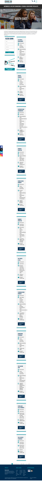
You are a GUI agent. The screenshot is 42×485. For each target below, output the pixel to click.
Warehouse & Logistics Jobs (22, 274)
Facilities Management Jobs (22, 310)
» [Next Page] (26, 468)
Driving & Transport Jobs (21, 269)
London (21, 83)
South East (22, 47)
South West (22, 227)
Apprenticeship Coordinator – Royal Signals (21, 112)
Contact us (21, 474)
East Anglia (22, 300)
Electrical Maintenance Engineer (20, 42)
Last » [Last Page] (29, 468)
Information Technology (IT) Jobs (22, 125)
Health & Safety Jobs (22, 419)
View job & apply (21, 66)
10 (21, 468)
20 (23, 468)
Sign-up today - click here (9, 69)
